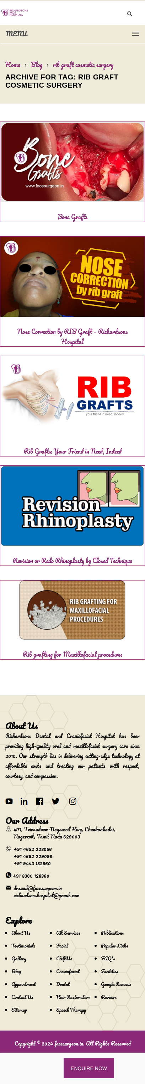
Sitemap (19, 1010)
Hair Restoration (73, 997)
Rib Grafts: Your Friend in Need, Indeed (73, 451)
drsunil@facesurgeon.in (38, 888)
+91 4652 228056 (33, 849)
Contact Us (22, 997)
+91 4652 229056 (33, 856)
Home (12, 64)
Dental (63, 984)
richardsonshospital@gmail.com (46, 895)
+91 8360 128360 (30, 875)
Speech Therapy (71, 1010)
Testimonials (23, 945)
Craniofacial (68, 971)
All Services (68, 933)
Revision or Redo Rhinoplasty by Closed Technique (72, 561)
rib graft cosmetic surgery (83, 64)
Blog (36, 64)
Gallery (18, 958)
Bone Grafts (72, 217)
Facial (62, 945)
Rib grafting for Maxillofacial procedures (72, 654)
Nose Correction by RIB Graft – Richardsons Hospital (72, 336)
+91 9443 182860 (32, 863)
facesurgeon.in (68, 1043)
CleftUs (64, 958)
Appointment (23, 984)
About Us (20, 933)
